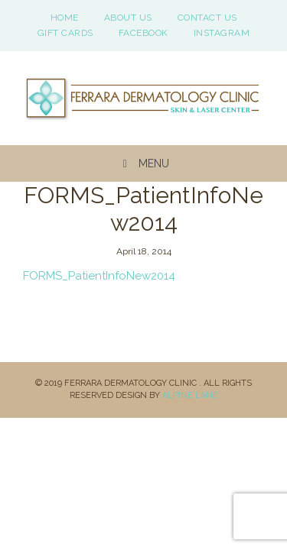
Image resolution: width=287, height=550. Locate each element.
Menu (143, 163)
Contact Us (207, 17)
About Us (128, 17)
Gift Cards (65, 33)
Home (65, 17)
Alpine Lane (190, 395)
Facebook (143, 33)
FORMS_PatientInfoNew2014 (99, 276)
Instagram (222, 33)
